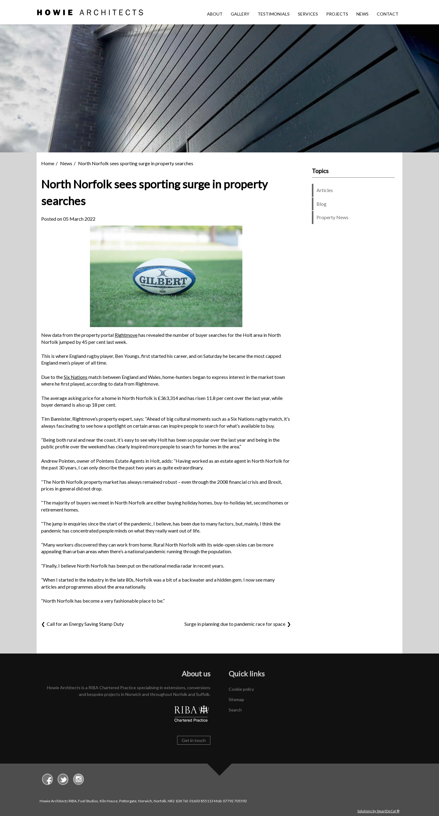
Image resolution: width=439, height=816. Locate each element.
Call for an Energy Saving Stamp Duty (85, 624)
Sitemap (236, 699)
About (215, 13)
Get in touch (194, 740)
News (362, 13)
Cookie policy (241, 689)
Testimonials (274, 13)
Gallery (240, 13)
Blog (321, 204)
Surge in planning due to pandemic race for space (234, 624)
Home (47, 163)
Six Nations (75, 377)
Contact (387, 13)
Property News (332, 217)
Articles (324, 190)
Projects (337, 13)
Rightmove (126, 335)
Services (308, 13)
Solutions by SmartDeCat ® (378, 811)
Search (235, 709)
